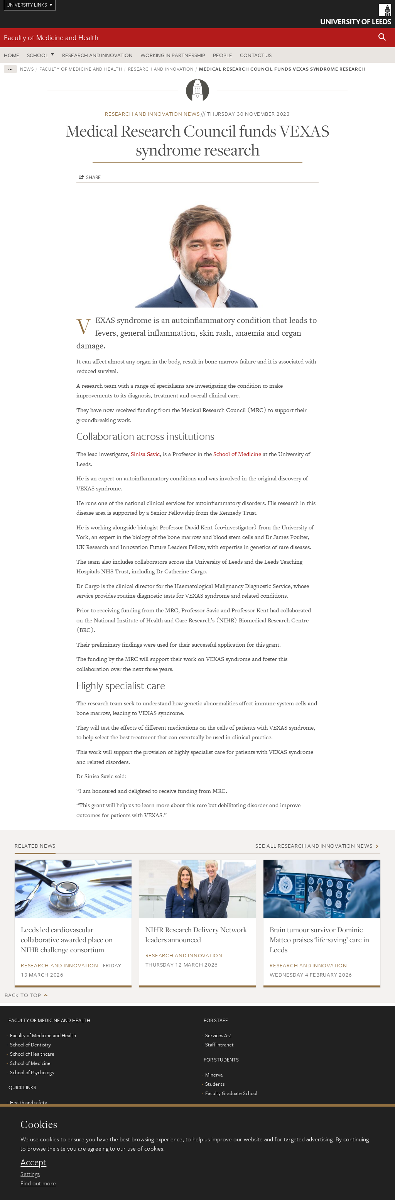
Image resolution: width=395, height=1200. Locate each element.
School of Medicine (237, 454)
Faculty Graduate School (231, 1093)
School (37, 55)
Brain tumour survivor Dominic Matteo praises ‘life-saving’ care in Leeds (319, 940)
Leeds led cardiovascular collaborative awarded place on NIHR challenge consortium (67, 940)
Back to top (23, 995)
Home (11, 55)
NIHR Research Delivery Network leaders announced (196, 935)
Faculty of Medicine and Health (51, 37)
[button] (382, 38)
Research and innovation (161, 68)
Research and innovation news (152, 114)
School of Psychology (32, 1072)
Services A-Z (218, 1035)
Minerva (214, 1074)
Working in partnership (172, 55)
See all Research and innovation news (313, 846)
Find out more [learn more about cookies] (38, 1183)
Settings (30, 1174)
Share (93, 177)
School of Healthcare (32, 1054)
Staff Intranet (219, 1044)
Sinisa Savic (145, 454)
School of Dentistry (30, 1044)
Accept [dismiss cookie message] (33, 1162)
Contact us (256, 55)
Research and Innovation (97, 55)
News (27, 68)
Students (215, 1084)
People (222, 55)
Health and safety (28, 1102)
